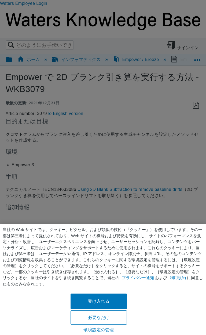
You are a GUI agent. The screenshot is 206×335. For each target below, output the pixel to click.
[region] (103, 279)
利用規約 (178, 277)
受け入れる (99, 301)
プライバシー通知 (138, 277)
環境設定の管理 (98, 330)
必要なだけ (99, 317)
